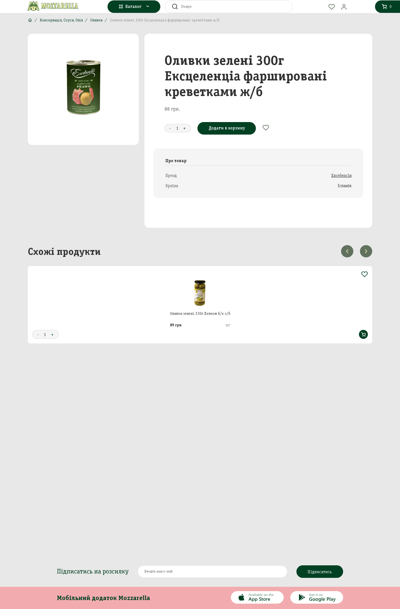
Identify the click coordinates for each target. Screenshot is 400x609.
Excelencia (341, 175)
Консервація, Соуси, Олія (61, 20)
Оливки (96, 20)
